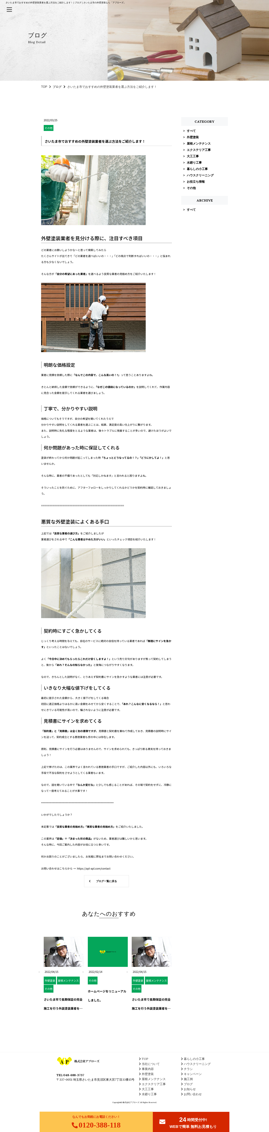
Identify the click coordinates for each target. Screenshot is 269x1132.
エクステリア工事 (199, 149)
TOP (44, 86)
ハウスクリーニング (200, 175)
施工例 (188, 1079)
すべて (191, 130)
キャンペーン (193, 1074)
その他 (191, 188)
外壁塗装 (193, 137)
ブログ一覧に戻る (106, 881)
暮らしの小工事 (197, 169)
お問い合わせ (193, 1094)
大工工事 (193, 156)
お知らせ (190, 1089)
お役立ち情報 (196, 181)
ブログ (57, 86)
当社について (151, 1064)
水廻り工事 (194, 162)
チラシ (188, 1069)
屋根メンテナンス (199, 143)
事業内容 (148, 1069)
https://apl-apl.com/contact (93, 868)
